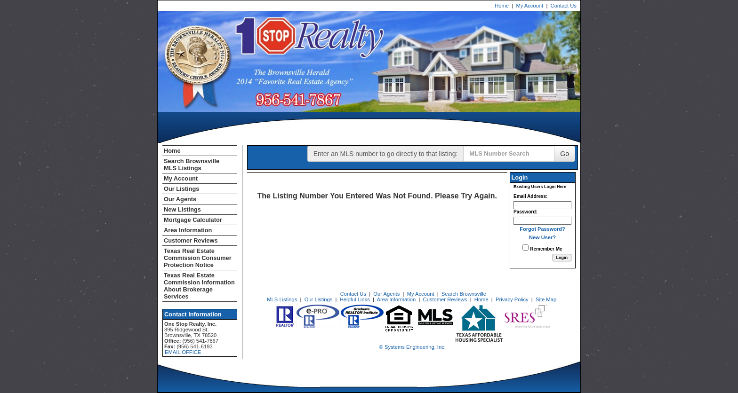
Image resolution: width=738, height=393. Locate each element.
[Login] (562, 257)
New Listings (182, 209)
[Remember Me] (525, 247)
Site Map (546, 299)
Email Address (529, 196)
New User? (542, 237)
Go (564, 153)
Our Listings (181, 188)
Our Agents (180, 199)
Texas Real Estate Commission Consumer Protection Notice (198, 257)
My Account (529, 5)
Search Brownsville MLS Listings (191, 164)
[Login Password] (542, 221)
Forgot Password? (542, 229)
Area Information (188, 230)
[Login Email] (542, 205)
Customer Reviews (191, 240)
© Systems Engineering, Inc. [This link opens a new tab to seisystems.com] (412, 347)
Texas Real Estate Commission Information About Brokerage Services (199, 286)
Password (524, 211)
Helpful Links (355, 299)
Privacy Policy (512, 299)
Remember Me (542, 248)
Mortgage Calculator (193, 219)
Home (502, 5)
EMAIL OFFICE (183, 352)
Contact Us (564, 5)
